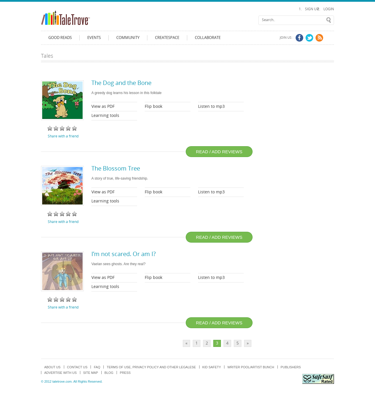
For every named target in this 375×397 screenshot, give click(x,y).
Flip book (153, 106)
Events (94, 37)
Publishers (291, 367)
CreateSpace (167, 37)
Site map (90, 372)
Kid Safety (211, 367)
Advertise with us (60, 372)
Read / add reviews (219, 151)
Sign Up (312, 9)
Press (125, 372)
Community (127, 37)
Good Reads (60, 37)
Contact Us (77, 367)
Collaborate (208, 37)
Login (328, 9)
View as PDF (103, 106)
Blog (109, 372)
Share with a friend (63, 136)
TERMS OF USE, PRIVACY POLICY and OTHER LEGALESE (151, 367)
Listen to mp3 (211, 106)
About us (52, 367)
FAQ (97, 367)
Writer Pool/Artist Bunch (250, 367)
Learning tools (105, 115)
